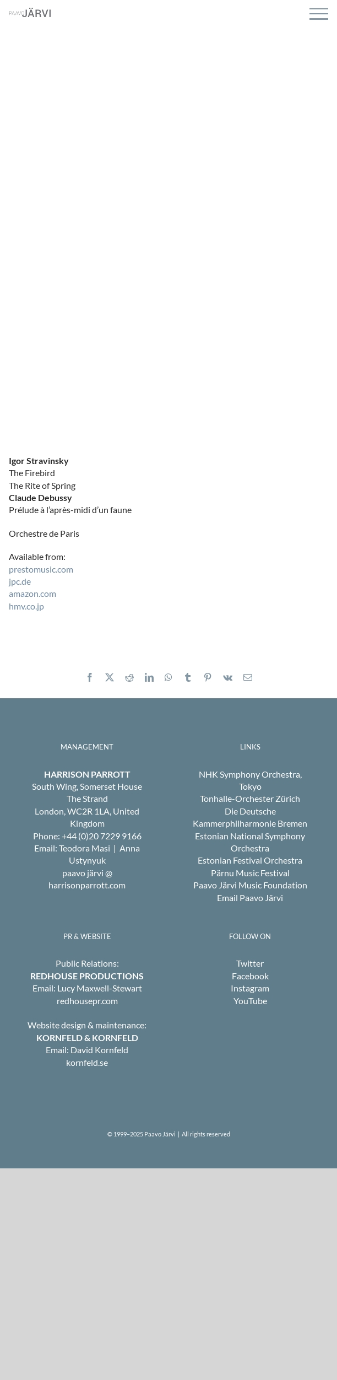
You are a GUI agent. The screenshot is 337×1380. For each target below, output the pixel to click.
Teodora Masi (84, 848)
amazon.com (32, 593)
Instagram (250, 988)
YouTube (250, 1000)
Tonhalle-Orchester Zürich (250, 798)
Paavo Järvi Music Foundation (250, 885)
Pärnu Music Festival (250, 872)
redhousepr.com (87, 1000)
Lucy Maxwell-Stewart (99, 988)
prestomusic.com (41, 569)
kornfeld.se (87, 1062)
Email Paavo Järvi (250, 897)
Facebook (250, 976)
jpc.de (20, 581)
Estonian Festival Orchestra (250, 860)
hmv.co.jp (26, 606)
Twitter (250, 963)
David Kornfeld (99, 1049)
